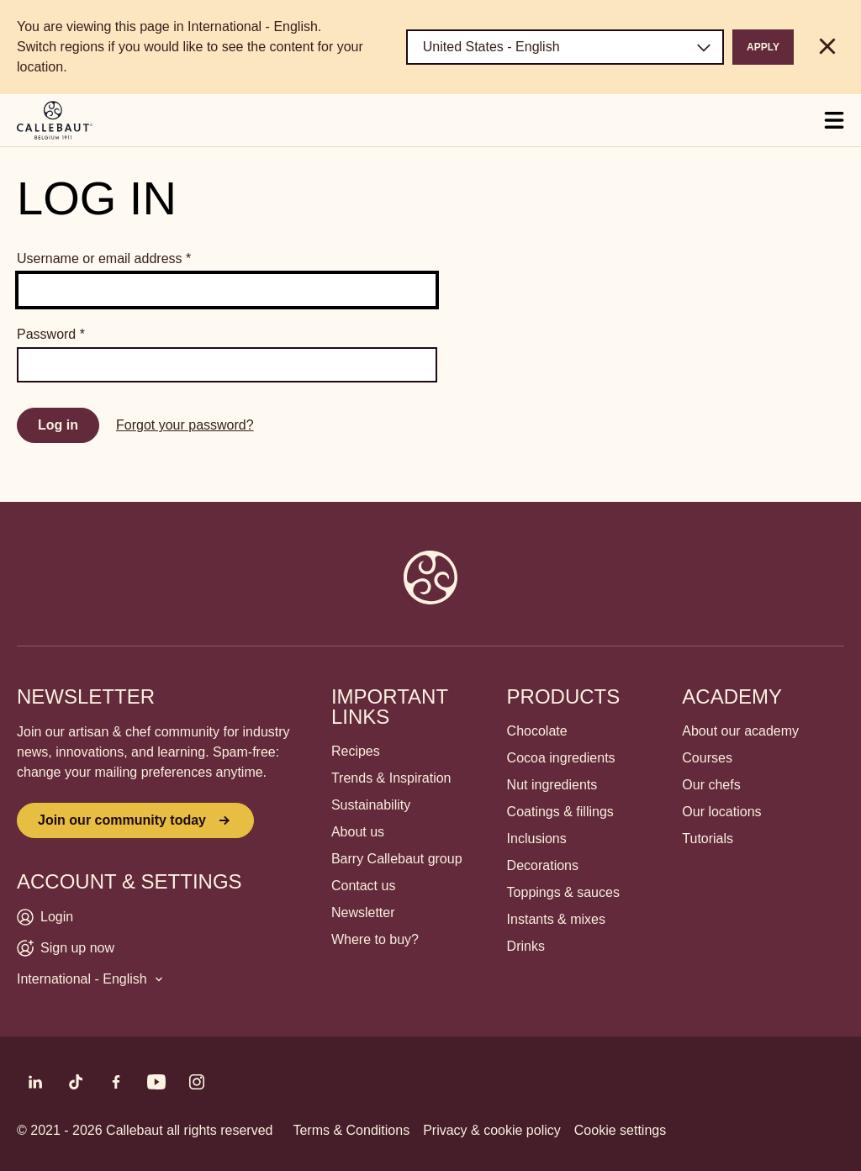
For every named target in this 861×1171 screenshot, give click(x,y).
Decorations (542, 865)
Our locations (721, 811)
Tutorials (707, 838)
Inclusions (537, 838)
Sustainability (370, 805)
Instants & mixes (556, 919)
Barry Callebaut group (396, 859)
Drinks (526, 946)
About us (357, 832)
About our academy (740, 731)
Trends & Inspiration (391, 778)
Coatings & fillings (560, 811)
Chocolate (537, 731)
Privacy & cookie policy (492, 1130)
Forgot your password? (185, 425)
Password (51, 334)
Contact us (363, 885)
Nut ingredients (552, 785)
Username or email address (104, 258)
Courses (707, 758)
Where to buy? (375, 939)
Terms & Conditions (351, 1130)
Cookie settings (620, 1130)
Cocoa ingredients (561, 758)
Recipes (355, 751)
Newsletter (363, 912)
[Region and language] (565, 47)
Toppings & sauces (563, 892)
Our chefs (711, 785)
